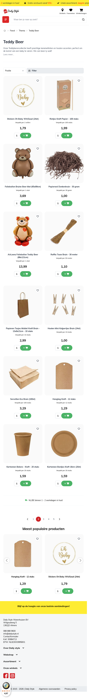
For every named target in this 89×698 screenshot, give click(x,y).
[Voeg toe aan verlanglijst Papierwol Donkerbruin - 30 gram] (78, 148)
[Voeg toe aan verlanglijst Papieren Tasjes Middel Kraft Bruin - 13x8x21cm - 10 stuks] (37, 290)
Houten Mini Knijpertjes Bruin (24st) (64, 328)
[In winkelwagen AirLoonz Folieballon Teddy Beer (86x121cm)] (25, 274)
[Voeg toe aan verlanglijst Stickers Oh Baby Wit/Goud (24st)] (37, 80)
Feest (12, 30)
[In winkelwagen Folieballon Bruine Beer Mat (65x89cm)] (25, 203)
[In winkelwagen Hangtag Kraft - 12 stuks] (66, 415)
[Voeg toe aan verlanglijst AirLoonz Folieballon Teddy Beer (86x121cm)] (37, 216)
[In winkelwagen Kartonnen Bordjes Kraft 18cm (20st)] (66, 483)
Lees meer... (8, 54)
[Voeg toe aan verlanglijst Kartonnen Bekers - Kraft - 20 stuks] (37, 428)
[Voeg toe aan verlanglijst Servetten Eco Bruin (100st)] (37, 360)
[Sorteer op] (14, 71)
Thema (22, 30)
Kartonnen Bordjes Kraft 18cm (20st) (64, 467)
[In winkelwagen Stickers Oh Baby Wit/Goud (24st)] (25, 135)
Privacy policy (71, 689)
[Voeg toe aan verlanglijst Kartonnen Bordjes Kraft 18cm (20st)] (78, 428)
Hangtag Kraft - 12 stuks (64, 399)
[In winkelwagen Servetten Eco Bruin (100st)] (25, 415)
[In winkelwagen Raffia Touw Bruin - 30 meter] (66, 274)
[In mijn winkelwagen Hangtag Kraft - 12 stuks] (26, 591)
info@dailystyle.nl (11, 633)
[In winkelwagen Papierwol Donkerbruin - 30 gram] (66, 203)
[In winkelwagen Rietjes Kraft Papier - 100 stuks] (66, 135)
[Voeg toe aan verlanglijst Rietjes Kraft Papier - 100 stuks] (78, 80)
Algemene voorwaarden (49, 689)
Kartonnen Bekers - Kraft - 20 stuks (23, 467)
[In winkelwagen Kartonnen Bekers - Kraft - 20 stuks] (25, 483)
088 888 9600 (9, 631)
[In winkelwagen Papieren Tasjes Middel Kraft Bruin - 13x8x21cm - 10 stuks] (25, 348)
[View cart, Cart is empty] (81, 11)
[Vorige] (27, 519)
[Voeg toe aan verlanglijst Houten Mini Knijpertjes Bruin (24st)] (78, 290)
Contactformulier (10, 636)
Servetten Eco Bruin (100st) (22, 399)
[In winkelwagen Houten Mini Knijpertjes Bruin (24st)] (66, 348)
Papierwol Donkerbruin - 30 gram (64, 186)
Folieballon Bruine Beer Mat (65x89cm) (23, 186)
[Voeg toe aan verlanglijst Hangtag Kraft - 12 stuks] (78, 360)
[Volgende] (59, 519)
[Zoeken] (83, 19)
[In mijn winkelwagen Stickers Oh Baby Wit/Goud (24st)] (67, 591)
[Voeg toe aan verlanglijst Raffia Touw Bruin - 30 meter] (78, 216)
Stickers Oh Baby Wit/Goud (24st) (23, 119)
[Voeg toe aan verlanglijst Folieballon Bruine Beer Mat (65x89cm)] (37, 148)
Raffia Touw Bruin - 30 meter (64, 254)
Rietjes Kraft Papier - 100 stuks (64, 119)
